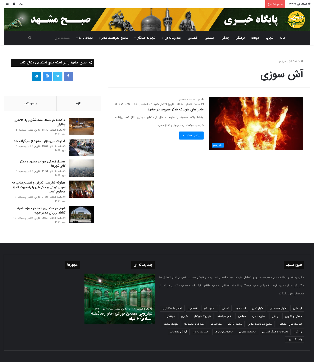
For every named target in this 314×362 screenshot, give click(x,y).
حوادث (255, 38)
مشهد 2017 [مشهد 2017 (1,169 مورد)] (235, 324)
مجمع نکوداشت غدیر (115, 38)
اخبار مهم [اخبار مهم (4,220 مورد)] (241, 308)
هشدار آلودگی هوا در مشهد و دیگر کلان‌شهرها (42, 164)
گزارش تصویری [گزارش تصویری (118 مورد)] (178, 331)
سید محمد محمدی (191, 99)
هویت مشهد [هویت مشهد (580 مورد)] (170, 324)
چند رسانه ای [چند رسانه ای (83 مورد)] (200, 331)
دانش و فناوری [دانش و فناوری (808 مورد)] (293, 316)
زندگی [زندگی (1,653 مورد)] (275, 316)
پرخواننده (30, 103)
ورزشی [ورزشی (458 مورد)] (298, 331)
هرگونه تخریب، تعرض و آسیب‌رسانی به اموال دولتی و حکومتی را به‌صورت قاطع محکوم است (38, 187)
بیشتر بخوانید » (191, 135)
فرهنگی (240, 38)
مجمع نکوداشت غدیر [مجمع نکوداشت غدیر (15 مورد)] (260, 324)
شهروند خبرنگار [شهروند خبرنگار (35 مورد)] (202, 316)
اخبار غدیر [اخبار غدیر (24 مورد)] (257, 308)
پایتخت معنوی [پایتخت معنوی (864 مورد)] (247, 331)
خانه (283, 38)
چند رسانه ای (173, 38)
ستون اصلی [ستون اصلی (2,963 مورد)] (258, 316)
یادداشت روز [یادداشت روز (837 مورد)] (295, 339)
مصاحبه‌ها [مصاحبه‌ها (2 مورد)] (216, 324)
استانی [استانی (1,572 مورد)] (225, 308)
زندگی (225, 38)
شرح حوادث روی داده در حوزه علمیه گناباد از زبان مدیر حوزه (41, 210)
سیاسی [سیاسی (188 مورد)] (242, 316)
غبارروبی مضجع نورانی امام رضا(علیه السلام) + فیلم (121, 316)
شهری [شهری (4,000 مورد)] (184, 316)
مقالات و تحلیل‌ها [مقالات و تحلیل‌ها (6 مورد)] (194, 324)
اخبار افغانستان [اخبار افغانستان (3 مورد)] (278, 308)
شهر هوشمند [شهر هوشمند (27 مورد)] (224, 316)
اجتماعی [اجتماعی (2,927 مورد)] (297, 308)
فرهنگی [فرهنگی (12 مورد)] (170, 316)
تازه (78, 103)
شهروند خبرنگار (146, 38)
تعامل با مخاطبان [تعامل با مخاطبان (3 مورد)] (172, 308)
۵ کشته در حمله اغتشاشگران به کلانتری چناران (39, 122)
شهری (269, 38)
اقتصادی (193, 38)
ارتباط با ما (86, 38)
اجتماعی (210, 38)
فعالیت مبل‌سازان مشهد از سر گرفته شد (39, 141)
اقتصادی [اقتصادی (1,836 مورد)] (193, 308)
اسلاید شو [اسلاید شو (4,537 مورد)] (209, 308)
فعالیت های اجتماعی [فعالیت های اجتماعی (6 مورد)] (290, 324)
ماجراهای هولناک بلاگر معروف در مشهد (176, 109)
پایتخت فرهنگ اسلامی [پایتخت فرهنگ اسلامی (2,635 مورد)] (275, 331)
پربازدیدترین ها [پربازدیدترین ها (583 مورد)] (224, 331)
